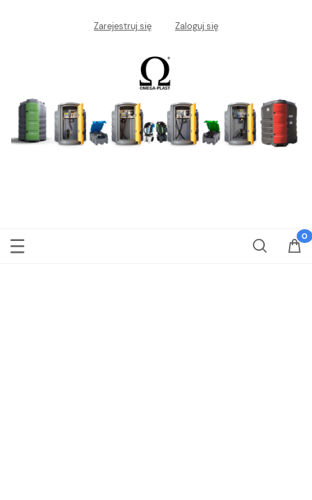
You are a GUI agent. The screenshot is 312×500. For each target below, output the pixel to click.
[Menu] (17, 243)
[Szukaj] (260, 243)
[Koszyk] (294, 250)
